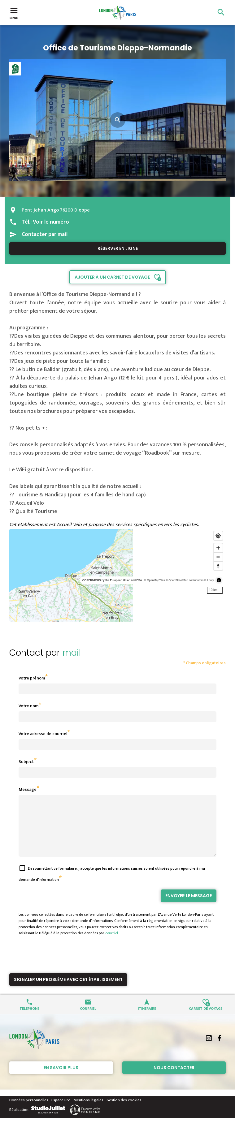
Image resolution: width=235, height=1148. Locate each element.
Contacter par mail (44, 234)
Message (28, 789)
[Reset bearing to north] (218, 565)
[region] (117, 575)
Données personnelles (28, 1111)
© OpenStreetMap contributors (184, 580)
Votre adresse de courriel (43, 733)
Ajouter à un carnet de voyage (112, 277)
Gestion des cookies (124, 1111)
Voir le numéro (51, 222)
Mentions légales (88, 1111)
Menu (14, 13)
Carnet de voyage (205, 1019)
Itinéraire (147, 1019)
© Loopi (209, 580)
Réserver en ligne (118, 248)
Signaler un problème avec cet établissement (68, 990)
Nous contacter (174, 1079)
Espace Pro (61, 1111)
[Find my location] (218, 535)
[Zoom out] (218, 556)
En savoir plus (61, 1079)
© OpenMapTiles (154, 580)
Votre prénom (32, 678)
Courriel (88, 1019)
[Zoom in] (218, 547)
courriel (111, 944)
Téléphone (29, 1019)
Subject (26, 761)
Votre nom (28, 705)
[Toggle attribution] (219, 580)
